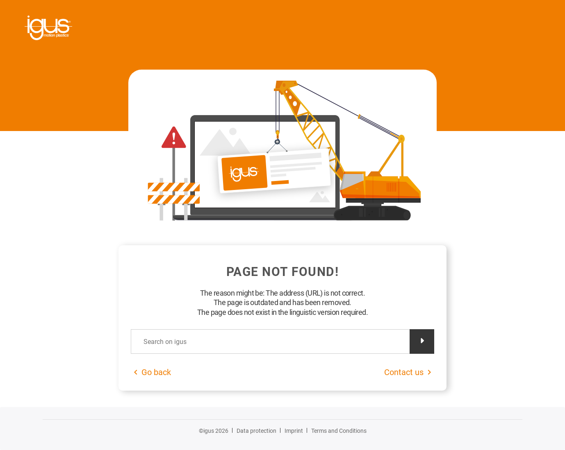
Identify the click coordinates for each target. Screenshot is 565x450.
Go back (156, 372)
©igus (213, 431)
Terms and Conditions (339, 431)
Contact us (404, 372)
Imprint (294, 431)
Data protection (256, 431)
